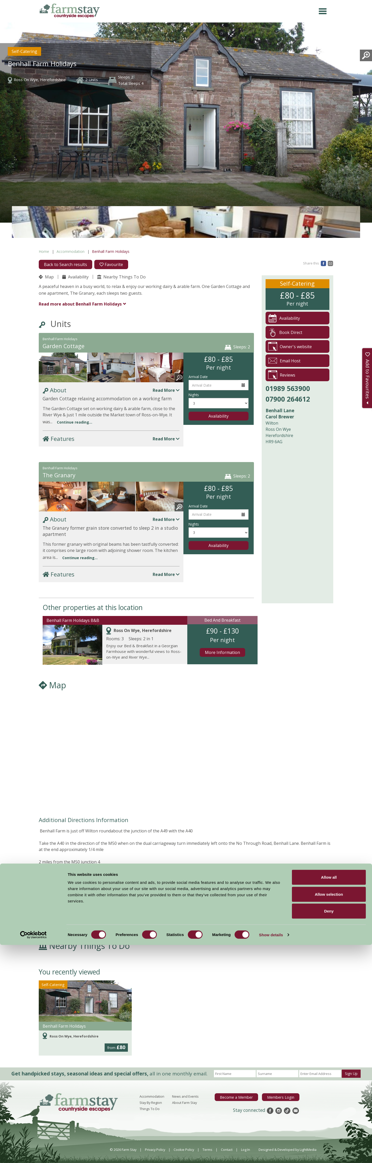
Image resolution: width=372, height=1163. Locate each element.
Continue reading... (74, 422)
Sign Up (351, 1073)
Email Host (284, 360)
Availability (75, 277)
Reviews (281, 374)
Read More (166, 390)
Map (46, 277)
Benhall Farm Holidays (80, 304)
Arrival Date (198, 376)
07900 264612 (288, 399)
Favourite (111, 264)
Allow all (329, 1095)
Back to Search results (65, 264)
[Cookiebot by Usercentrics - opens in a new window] (33, 1153)
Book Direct (285, 332)
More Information (222, 652)
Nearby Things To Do (121, 277)
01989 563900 (288, 388)
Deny (329, 1129)
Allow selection (329, 1112)
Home (44, 251)
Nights (194, 394)
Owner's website (290, 346)
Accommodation (70, 251)
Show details (271, 1153)
